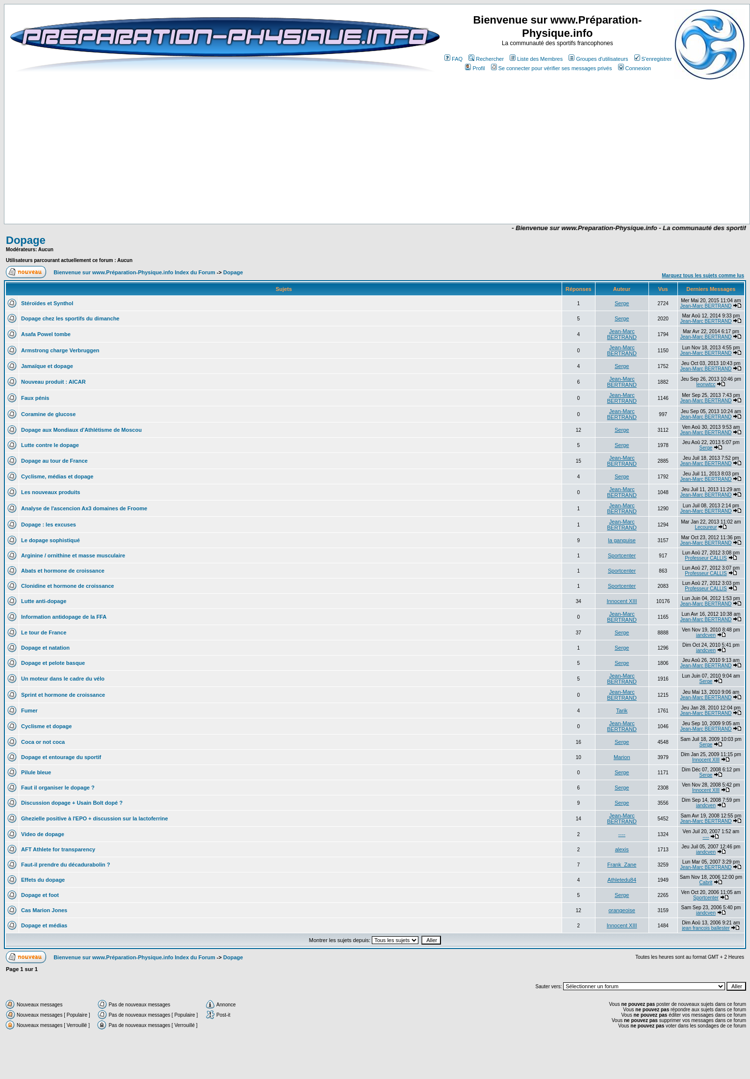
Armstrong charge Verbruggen (60, 350)
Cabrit (706, 882)
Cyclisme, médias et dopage (57, 476)
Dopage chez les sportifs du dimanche (70, 318)
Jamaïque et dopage (47, 366)
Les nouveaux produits (50, 492)
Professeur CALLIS (706, 558)
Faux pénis (35, 398)
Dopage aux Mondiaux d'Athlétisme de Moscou (81, 430)
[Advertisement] (281, 195)
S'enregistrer (653, 59)
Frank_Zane (621, 865)
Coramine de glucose (48, 414)
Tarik (621, 710)
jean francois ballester (705, 928)
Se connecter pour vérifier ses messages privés (551, 68)
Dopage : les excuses (48, 524)
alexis (622, 849)
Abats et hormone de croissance (62, 571)
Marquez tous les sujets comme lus (703, 275)
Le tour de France (43, 632)
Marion (622, 757)
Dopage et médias (44, 925)
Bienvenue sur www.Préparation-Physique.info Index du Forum (134, 272)
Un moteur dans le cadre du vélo (62, 679)
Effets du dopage (43, 880)
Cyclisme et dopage (46, 726)
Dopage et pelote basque (53, 663)
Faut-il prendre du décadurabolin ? (65, 865)
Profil (475, 68)
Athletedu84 (621, 880)
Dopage (26, 240)
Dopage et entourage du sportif (61, 757)
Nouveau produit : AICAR (53, 382)
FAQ (453, 59)
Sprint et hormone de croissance (63, 695)
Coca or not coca (43, 742)
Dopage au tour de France (54, 461)
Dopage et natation (45, 648)
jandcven (706, 635)
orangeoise (621, 910)
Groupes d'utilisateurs (598, 59)
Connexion (634, 68)
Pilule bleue (36, 772)
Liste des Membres (536, 59)
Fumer (29, 710)
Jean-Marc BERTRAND (706, 306)
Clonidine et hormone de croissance (67, 586)
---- (621, 834)
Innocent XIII (622, 601)
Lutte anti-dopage (43, 601)
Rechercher (486, 59)
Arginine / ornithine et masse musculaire (73, 555)
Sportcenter (622, 555)
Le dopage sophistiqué (50, 540)
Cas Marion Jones (44, 910)
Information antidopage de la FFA (63, 617)
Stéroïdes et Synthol (47, 303)
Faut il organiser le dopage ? (58, 787)
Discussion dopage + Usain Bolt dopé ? (72, 803)
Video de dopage (42, 834)
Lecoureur (706, 527)
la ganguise (622, 540)
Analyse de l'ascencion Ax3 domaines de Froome (84, 508)
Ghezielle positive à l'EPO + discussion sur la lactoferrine (94, 818)
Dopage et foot (40, 895)
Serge (622, 303)
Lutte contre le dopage (50, 445)
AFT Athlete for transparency (58, 849)
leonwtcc (706, 384)
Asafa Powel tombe (46, 334)
